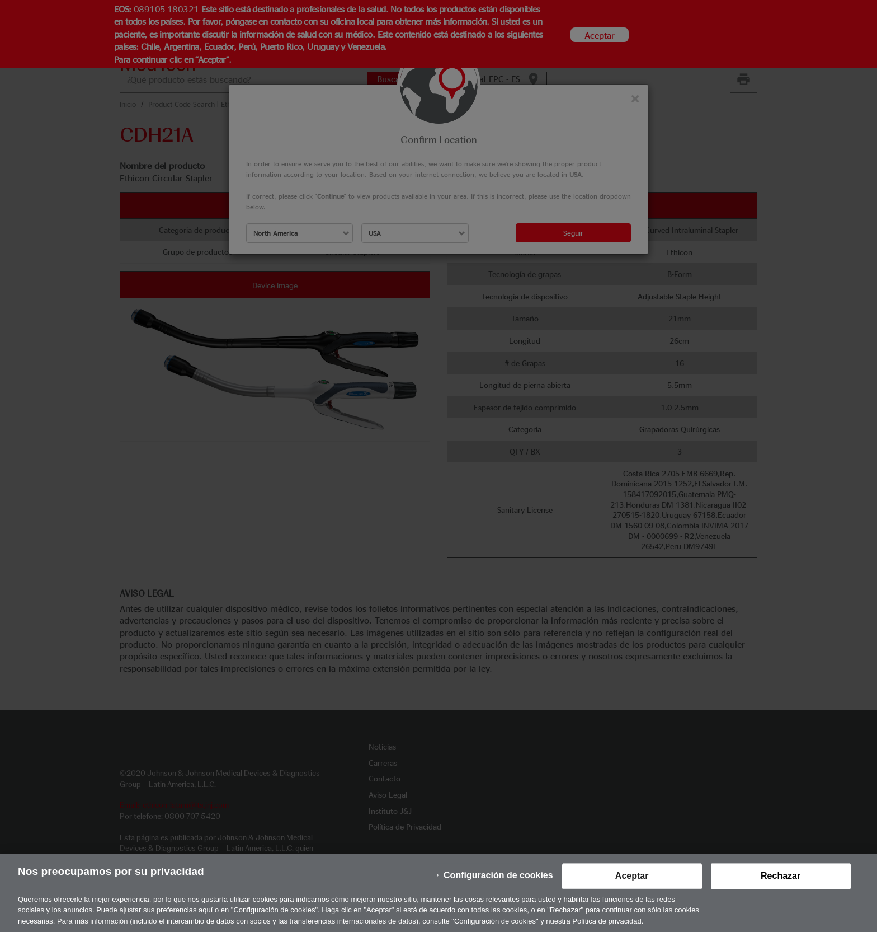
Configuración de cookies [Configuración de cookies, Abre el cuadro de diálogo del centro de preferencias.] (498, 894)
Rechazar (780, 895)
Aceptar (632, 895)
